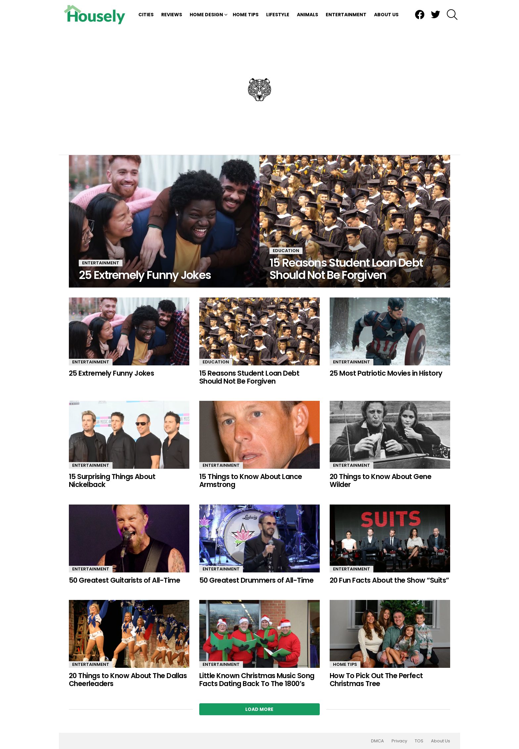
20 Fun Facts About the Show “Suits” (389, 580)
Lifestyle (277, 14)
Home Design (206, 14)
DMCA (377, 741)
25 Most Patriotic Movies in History (386, 373)
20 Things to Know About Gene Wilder (380, 480)
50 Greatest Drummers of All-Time (256, 580)
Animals (307, 14)
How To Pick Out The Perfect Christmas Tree (376, 679)
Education (286, 250)
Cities (146, 14)
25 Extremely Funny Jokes (111, 373)
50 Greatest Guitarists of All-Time (124, 580)
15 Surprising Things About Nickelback (112, 480)
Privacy (399, 741)
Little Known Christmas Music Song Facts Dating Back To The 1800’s (256, 679)
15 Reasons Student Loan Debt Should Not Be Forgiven (249, 377)
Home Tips (246, 14)
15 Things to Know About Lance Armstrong (250, 480)
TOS (419, 741)
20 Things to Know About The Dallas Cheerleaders (128, 679)
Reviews (171, 14)
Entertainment (346, 14)
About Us (386, 14)
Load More (259, 709)
